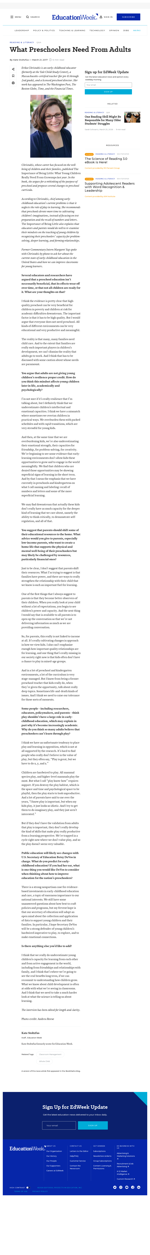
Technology (88, 30)
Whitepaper (123, 154)
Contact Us (76, 1146)
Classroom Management (50, 1054)
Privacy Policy (40, 1191)
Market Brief (134, 30)
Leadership (13, 30)
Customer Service (78, 1161)
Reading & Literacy (22, 42)
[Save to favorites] (13, 76)
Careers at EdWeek (54, 1171)
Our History (51, 1156)
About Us (51, 1146)
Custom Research (126, 1179)
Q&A (38, 42)
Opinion (105, 30)
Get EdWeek (99, 1146)
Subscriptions (99, 1151)
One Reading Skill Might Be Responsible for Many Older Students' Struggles (103, 120)
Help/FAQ (74, 1156)
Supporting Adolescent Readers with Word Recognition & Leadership (110, 187)
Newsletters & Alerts (102, 1156)
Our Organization (54, 1151)
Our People (51, 1161)
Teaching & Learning (63, 30)
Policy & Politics (35, 30)
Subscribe (128, 17)
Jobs (117, 30)
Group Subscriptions (102, 1161)
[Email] (59, 1125)
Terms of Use (20, 1191)
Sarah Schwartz (92, 129)
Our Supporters (53, 1166)
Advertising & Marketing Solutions (126, 1156)
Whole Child (44, 1061)
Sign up (92, 1125)
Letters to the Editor (79, 1151)
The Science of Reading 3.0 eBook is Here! (106, 160)
